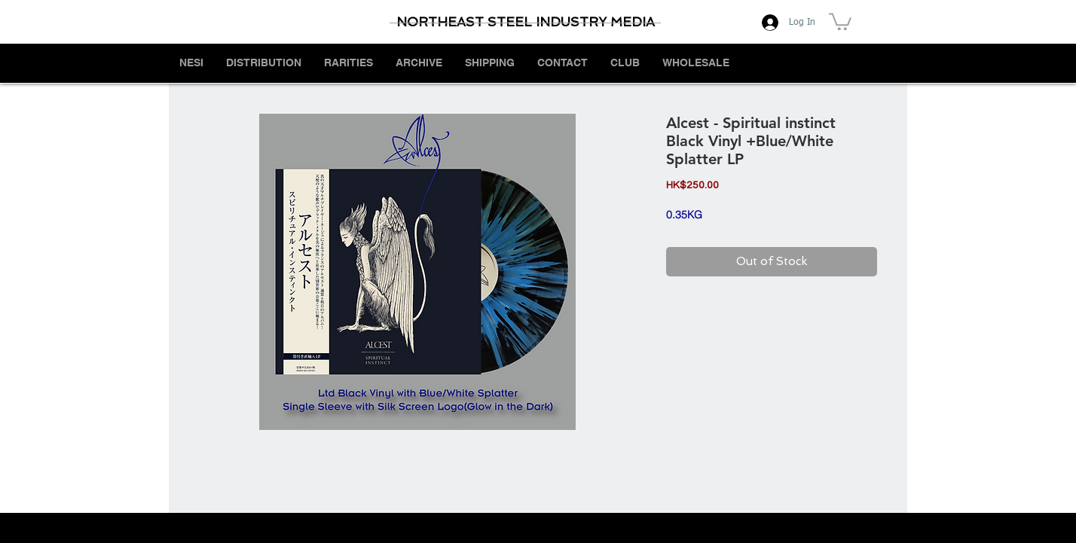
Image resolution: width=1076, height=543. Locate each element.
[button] (840, 20)
